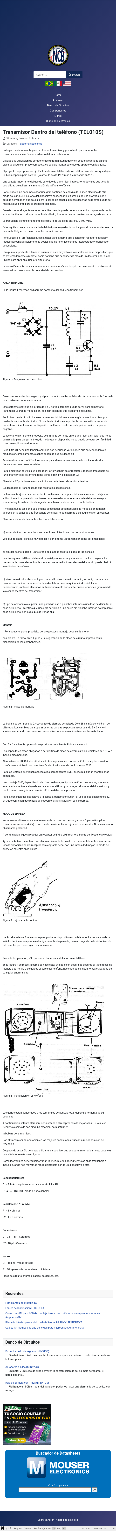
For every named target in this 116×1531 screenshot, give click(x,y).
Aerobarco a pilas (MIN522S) (22, 1367)
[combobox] (50, 74)
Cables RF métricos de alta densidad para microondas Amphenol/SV (44, 1327)
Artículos (58, 100)
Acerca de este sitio (67, 1519)
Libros (57, 115)
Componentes (58, 110)
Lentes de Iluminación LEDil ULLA (24, 1308)
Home (58, 94)
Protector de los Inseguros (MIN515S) (27, 1351)
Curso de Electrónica (58, 121)
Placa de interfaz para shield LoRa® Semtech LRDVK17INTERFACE (43, 1322)
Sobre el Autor (45, 1519)
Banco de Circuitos (58, 105)
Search (74, 74)
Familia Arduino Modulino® (21, 1302)
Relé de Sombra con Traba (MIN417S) (27, 1382)
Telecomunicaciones (30, 143)
